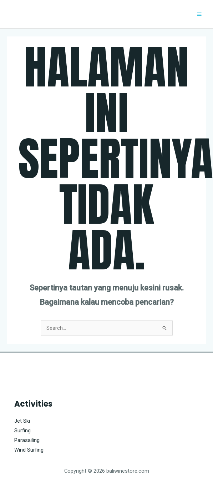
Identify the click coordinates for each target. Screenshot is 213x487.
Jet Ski (22, 421)
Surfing (22, 430)
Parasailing (27, 440)
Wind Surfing (29, 450)
